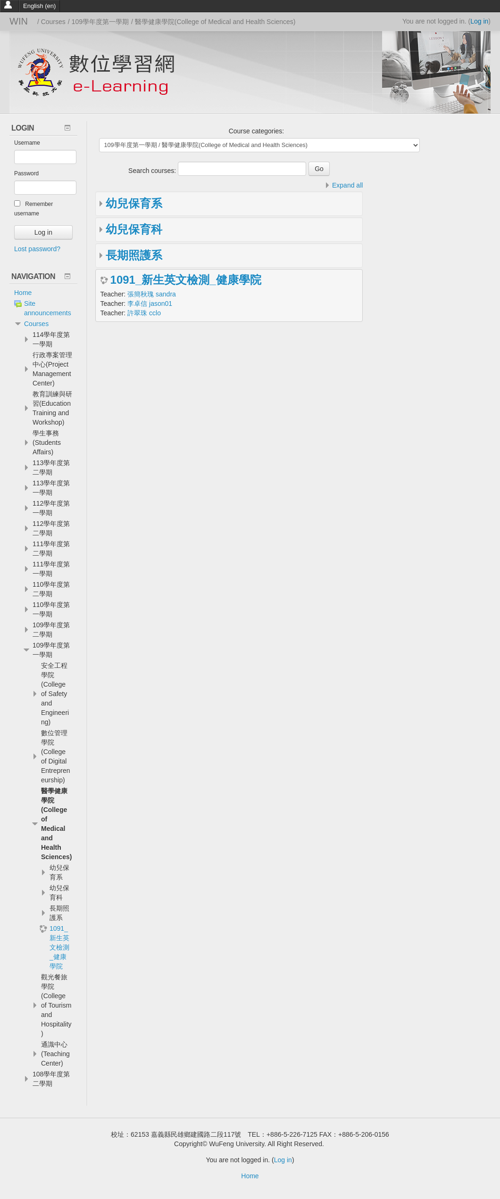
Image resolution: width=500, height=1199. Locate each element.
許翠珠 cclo (144, 313)
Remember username (33, 208)
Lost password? (37, 249)
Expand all (347, 185)
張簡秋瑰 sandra (151, 294)
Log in (479, 21)
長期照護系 (134, 255)
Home (23, 292)
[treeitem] (43, 292)
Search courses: (153, 170)
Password (26, 173)
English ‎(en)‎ (39, 5)
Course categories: (256, 131)
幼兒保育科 (134, 229)
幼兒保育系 (134, 203)
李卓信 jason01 (149, 303)
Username (27, 143)
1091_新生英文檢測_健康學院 (185, 280)
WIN (18, 21)
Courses (36, 324)
